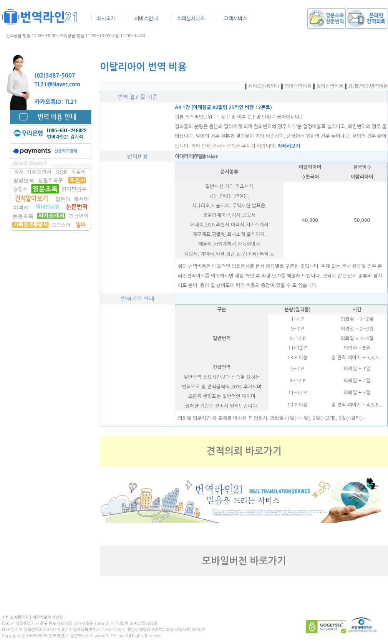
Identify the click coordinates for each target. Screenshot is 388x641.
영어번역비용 (298, 86)
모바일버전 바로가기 (244, 561)
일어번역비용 (330, 86)
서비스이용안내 (264, 86)
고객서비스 (235, 18)
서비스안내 (146, 18)
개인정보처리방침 (47, 617)
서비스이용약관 (15, 617)
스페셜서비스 (191, 18)
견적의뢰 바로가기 (243, 451)
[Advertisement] (49, 340)
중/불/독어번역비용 (368, 86)
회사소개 (106, 18)
